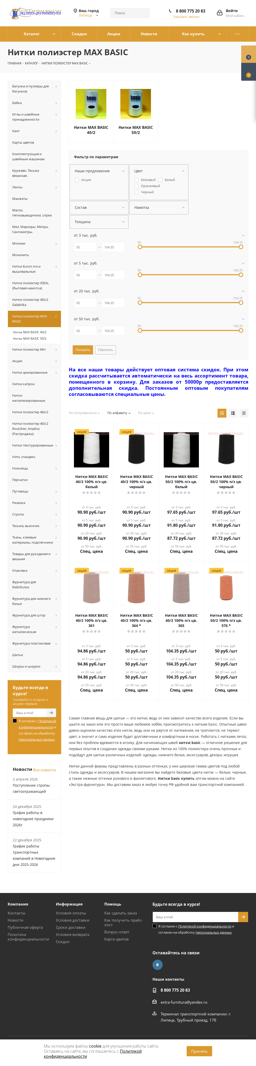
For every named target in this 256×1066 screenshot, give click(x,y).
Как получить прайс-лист (123, 922)
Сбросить (105, 349)
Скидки (63, 941)
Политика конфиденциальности (28, 937)
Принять (199, 1051)
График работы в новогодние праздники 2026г (33, 818)
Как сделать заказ (120, 912)
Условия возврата (72, 934)
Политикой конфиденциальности (204, 926)
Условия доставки (72, 920)
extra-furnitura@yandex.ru (184, 1002)
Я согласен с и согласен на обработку (37, 730)
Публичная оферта (25, 927)
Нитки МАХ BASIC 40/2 (91, 130)
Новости (15, 920)
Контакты (16, 912)
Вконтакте (157, 965)
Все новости (44, 769)
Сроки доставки (70, 927)
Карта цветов (116, 939)
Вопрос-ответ (116, 931)
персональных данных (37, 739)
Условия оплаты (71, 912)
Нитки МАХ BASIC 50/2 (136, 130)
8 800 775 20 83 (190, 11)
